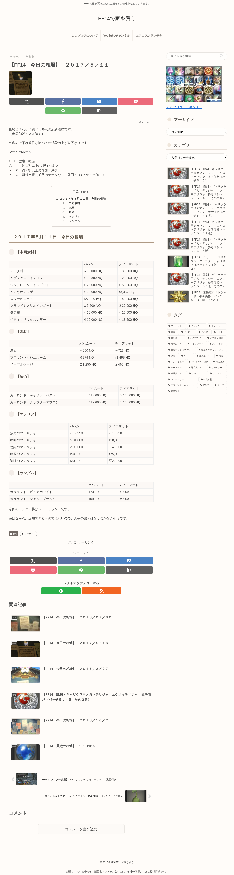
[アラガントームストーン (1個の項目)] (182, 385)
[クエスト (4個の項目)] (218, 373)
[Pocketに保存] (93, 102)
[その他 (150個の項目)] (204, 332)
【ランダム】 (74, 213)
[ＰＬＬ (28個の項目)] (187, 355)
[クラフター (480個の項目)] (196, 326)
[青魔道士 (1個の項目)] (197, 391)
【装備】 (71, 204)
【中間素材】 (74, 194)
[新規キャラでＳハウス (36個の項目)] (212, 349)
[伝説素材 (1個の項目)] (213, 379)
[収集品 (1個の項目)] (205, 385)
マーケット (28, 526)
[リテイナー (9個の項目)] (217, 367)
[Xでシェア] (20, 102)
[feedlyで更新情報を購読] (77, 584)
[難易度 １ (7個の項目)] (177, 373)
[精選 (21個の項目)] (220, 355)
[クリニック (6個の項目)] (198, 373)
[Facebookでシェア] (44, 102)
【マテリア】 (74, 209)
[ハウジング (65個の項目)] (195, 338)
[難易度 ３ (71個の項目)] (176, 338)
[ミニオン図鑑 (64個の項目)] (216, 338)
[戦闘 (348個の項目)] (173, 332)
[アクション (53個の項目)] (217, 343)
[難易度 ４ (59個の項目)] (176, 343)
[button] (141, 102)
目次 (76, 183)
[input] (196, 56)
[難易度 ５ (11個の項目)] (196, 367)
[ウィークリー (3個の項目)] (183, 379)
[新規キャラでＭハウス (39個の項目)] (181, 349)
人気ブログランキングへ (184, 107)
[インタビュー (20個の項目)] (176, 361)
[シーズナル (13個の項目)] (176, 367)
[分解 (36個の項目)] (173, 355)
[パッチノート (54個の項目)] (196, 343)
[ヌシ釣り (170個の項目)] (188, 332)
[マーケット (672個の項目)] (176, 326)
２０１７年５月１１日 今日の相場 (83, 190)
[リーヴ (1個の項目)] (220, 385)
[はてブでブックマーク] (69, 102)
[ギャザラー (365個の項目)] (217, 326)
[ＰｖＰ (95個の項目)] (219, 332)
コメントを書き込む (81, 823)
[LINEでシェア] (117, 102)
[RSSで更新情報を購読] (85, 584)
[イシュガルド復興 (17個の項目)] (199, 361)
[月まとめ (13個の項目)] (219, 361)
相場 (13, 526)
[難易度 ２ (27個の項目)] (204, 355)
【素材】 (71, 199)
